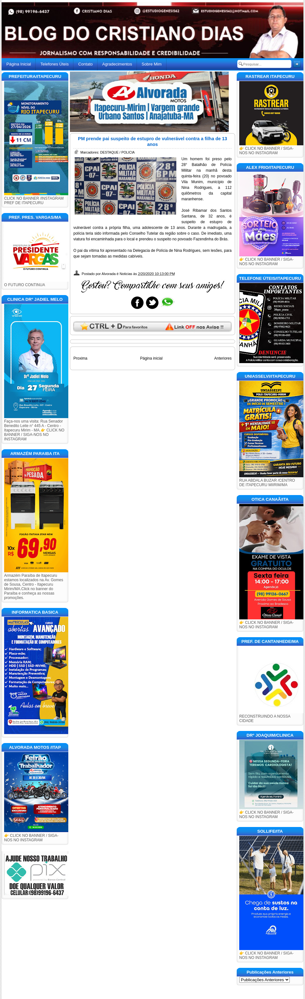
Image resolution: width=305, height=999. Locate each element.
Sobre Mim (152, 64)
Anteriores (223, 358)
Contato (85, 64)
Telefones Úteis (54, 64)
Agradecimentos (117, 64)
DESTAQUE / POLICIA (117, 152)
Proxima (80, 358)
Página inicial (151, 358)
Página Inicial (18, 64)
